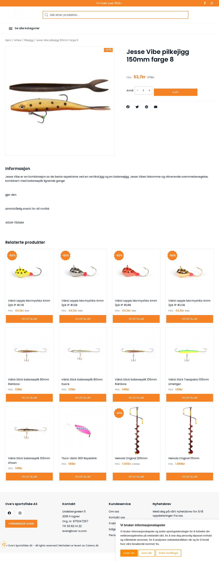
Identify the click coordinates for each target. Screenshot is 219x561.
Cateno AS (92, 554)
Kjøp (175, 89)
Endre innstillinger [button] (168, 553)
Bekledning (145, 29)
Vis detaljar (29, 321)
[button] (11, 28)
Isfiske (55, 29)
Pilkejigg (28, 40)
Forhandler (35, 3)
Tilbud (7, 3)
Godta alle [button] (129, 553)
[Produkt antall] (143, 89)
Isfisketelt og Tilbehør (87, 29)
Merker (19, 3)
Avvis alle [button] (147, 553)
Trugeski (120, 29)
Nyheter (200, 29)
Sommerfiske (174, 29)
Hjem (8, 40)
